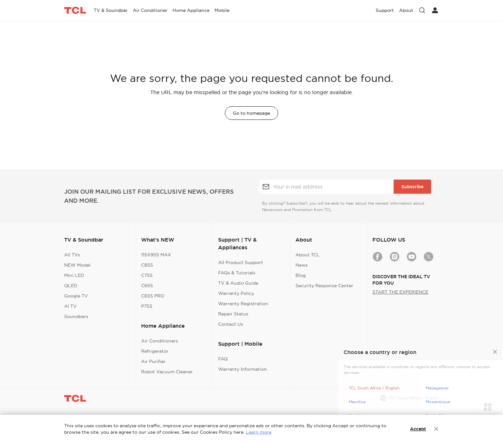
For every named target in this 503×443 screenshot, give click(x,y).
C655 (147, 285)
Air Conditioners (159, 341)
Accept (418, 429)
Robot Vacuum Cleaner (167, 372)
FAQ (223, 359)
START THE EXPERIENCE (400, 292)
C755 (147, 275)
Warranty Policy (236, 293)
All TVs (72, 255)
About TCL (307, 255)
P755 (146, 306)
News (301, 265)
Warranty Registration (243, 303)
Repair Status (233, 314)
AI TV (70, 306)
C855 (147, 265)
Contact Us (230, 324)
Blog (300, 275)
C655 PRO (152, 296)
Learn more (258, 432)
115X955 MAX (156, 255)
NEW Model (77, 265)
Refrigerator (154, 351)
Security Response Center (324, 285)
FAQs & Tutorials (236, 273)
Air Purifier (153, 361)
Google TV (76, 296)
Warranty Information (242, 369)
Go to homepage (251, 113)
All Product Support (240, 262)
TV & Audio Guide (238, 283)
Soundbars (76, 316)
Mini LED (74, 275)
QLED (70, 285)
